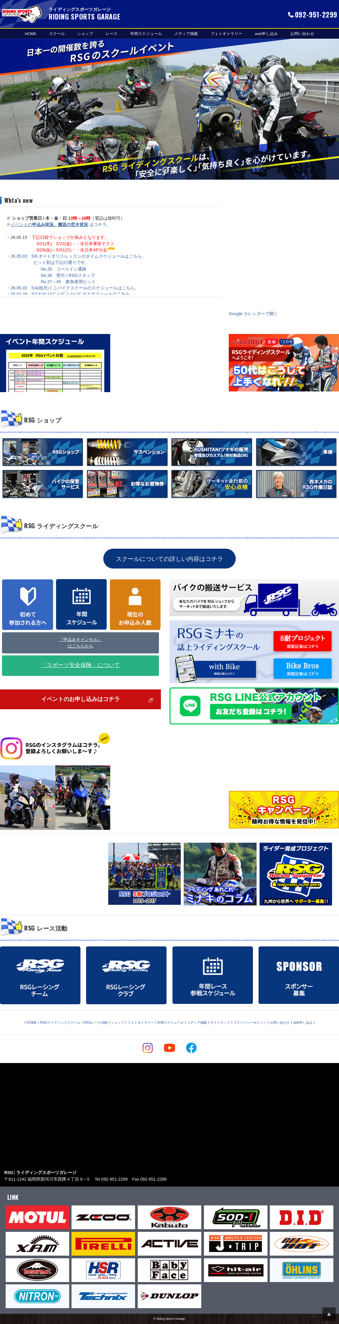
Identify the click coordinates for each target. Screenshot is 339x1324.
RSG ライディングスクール (61, 525)
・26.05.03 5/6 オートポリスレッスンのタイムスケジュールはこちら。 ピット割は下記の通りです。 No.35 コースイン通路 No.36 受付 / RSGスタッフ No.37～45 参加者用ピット (76, 269)
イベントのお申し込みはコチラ (80, 699)
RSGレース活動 (96, 1022)
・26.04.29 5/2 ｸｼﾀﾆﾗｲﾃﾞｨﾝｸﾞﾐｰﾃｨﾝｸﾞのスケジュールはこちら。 (70, 294)
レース (112, 33)
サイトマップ (220, 1022)
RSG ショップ (42, 420)
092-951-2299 (316, 14)
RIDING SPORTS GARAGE (22, 14)
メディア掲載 (186, 33)
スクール (57, 33)
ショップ (85, 33)
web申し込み (266, 33)
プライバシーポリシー (249, 1022)
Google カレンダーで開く (253, 313)
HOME (30, 33)
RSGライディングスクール (60, 1022)
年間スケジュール (146, 33)
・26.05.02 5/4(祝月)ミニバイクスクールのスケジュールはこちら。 (72, 287)
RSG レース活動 (46, 928)
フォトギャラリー (226, 33)
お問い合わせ (302, 33)
